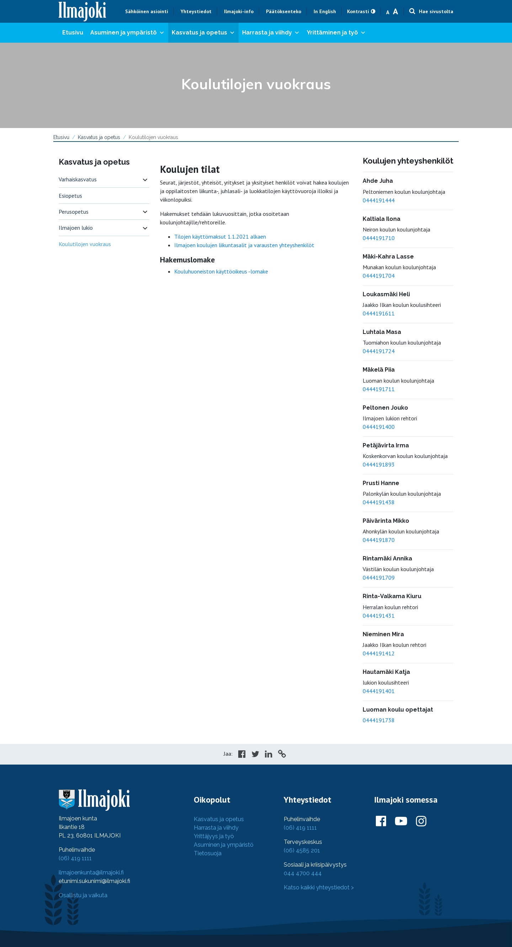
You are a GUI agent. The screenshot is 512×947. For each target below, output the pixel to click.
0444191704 (379, 275)
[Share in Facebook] (242, 755)
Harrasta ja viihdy (271, 33)
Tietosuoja (208, 853)
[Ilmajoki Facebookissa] (381, 821)
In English (325, 11)
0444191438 (379, 502)
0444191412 (379, 653)
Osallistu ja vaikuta (83, 895)
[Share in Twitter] (255, 755)
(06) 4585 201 (302, 850)
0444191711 (379, 389)
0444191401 (379, 691)
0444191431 (379, 615)
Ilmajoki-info (239, 11)
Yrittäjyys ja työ (214, 836)
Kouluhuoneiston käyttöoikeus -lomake (221, 271)
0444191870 (379, 539)
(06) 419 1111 (75, 858)
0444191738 (379, 720)
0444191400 (379, 426)
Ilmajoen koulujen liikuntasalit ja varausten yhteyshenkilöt (244, 245)
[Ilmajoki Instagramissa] (421, 821)
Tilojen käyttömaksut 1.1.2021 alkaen (220, 236)
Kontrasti (358, 11)
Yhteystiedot (196, 11)
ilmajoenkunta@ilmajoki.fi (91, 872)
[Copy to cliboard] (282, 755)
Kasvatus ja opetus (203, 33)
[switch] (145, 179)
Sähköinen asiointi (146, 11)
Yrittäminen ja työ (336, 33)
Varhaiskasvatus (78, 179)
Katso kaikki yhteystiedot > (319, 887)
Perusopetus (74, 211)
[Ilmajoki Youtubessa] (401, 821)
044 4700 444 (303, 873)
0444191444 (379, 200)
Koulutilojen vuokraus (85, 244)
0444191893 (379, 464)
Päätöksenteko (283, 11)
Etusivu (72, 32)
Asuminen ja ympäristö (127, 33)
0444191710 (379, 237)
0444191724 (379, 351)
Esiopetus (70, 195)
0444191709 (379, 577)
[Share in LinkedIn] (268, 755)
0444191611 (379, 313)
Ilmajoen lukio (76, 227)
